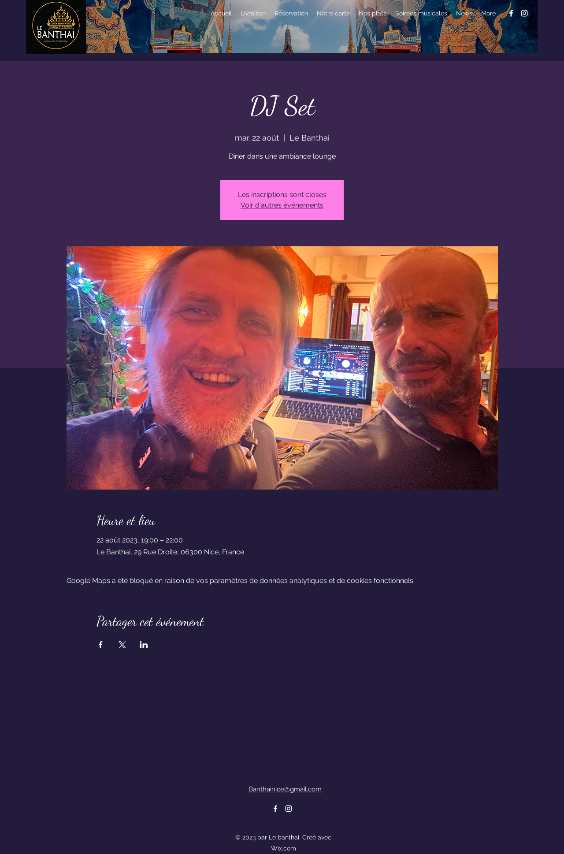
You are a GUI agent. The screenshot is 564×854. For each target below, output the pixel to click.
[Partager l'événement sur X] (122, 644)
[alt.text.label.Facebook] (511, 13)
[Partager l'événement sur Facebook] (100, 644)
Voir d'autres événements (282, 205)
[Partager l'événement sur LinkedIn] (144, 644)
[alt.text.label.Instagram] (524, 13)
